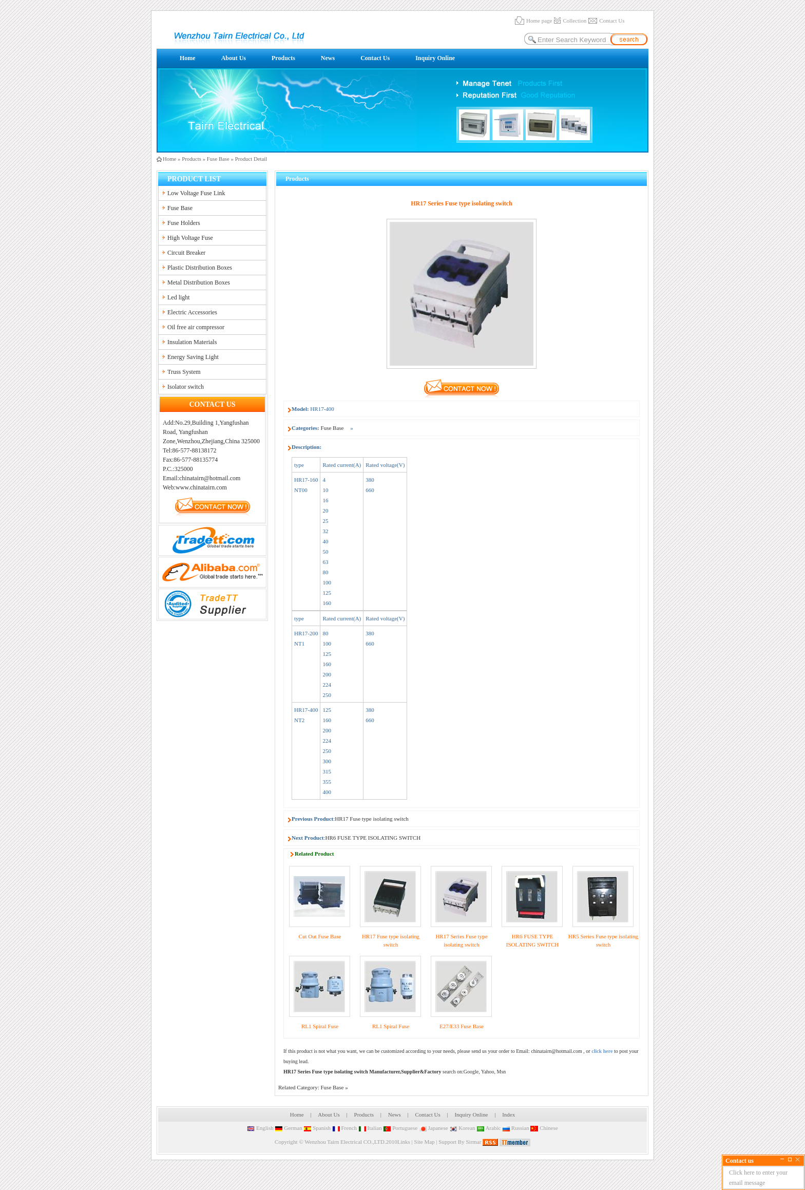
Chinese (544, 1128)
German (288, 1128)
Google (471, 1071)
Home (188, 58)
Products (283, 58)
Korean (462, 1128)
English (260, 1128)
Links (403, 1142)
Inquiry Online (435, 58)
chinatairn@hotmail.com (556, 1051)
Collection (574, 20)
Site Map (424, 1142)
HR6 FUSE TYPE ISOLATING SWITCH (373, 838)
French (344, 1128)
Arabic (488, 1128)
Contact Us (611, 20)
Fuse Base (218, 159)
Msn (501, 1071)
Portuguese (400, 1128)
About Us (233, 58)
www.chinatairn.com (201, 487)
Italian (370, 1128)
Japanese (433, 1128)
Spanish (317, 1128)
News (328, 58)
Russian (515, 1128)
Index (508, 1114)
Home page (539, 20)
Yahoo (487, 1071)
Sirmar (473, 1142)
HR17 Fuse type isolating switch (372, 819)
